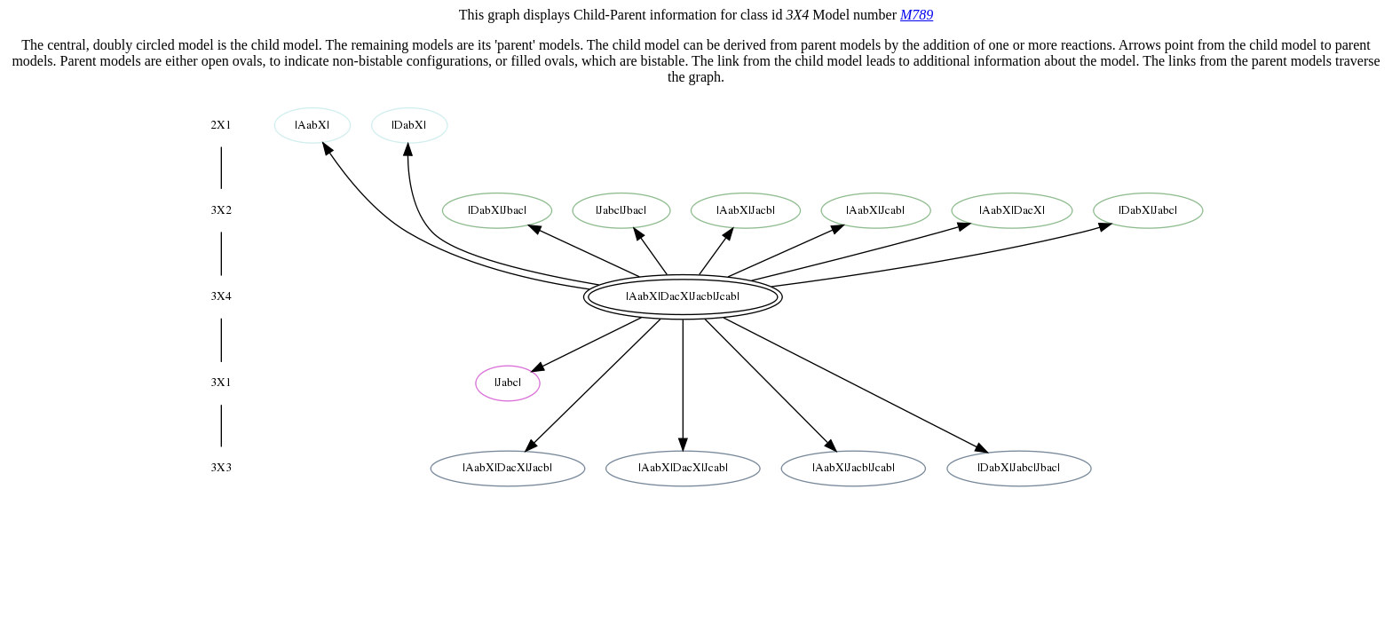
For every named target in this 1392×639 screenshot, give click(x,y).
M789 (916, 14)
